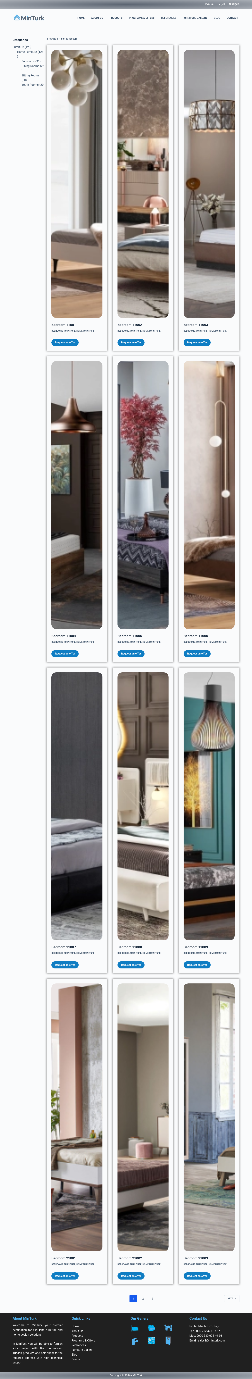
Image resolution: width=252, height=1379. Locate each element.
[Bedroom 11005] (143, 495)
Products (116, 17)
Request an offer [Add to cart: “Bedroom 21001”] (65, 1276)
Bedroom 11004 (63, 636)
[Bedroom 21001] (76, 1117)
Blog (217, 17)
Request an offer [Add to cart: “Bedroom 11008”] (131, 964)
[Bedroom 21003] (209, 1117)
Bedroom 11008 (129, 947)
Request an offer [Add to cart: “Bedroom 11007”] (65, 964)
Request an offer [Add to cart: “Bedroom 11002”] (131, 342)
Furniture (69, 331)
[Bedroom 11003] (209, 184)
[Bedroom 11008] (143, 806)
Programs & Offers (142, 17)
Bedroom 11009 (196, 947)
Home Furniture (85, 331)
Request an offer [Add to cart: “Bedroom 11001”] (65, 342)
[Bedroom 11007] (76, 806)
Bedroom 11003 (196, 325)
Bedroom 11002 (129, 325)
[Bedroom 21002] (143, 1117)
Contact (232, 17)
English (209, 4)
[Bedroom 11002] (143, 184)
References (168, 17)
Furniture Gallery (195, 17)
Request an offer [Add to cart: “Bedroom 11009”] (197, 964)
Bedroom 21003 (196, 1258)
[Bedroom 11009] (209, 806)
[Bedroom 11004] (76, 495)
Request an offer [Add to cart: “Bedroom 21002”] (131, 1276)
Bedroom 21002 (129, 1258)
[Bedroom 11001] (76, 184)
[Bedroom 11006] (209, 495)
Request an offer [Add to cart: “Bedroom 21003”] (197, 1276)
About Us (97, 17)
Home (81, 17)
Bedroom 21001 (63, 1258)
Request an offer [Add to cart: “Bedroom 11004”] (65, 653)
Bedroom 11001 (63, 325)
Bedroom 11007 (63, 947)
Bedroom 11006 (196, 636)
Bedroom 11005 (129, 636)
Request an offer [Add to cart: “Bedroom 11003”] (197, 342)
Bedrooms (57, 331)
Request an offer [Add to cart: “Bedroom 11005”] (131, 653)
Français (234, 4)
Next (231, 1298)
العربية (222, 4)
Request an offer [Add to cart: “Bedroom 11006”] (197, 653)
